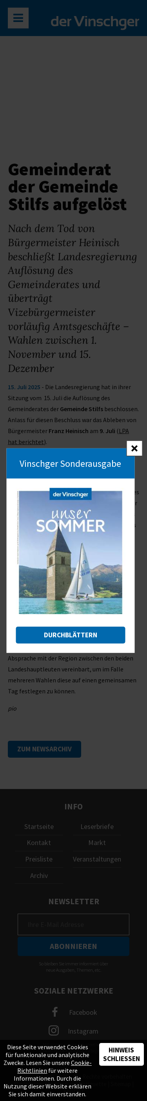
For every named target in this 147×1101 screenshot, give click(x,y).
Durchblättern (70, 635)
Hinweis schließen (121, 1054)
